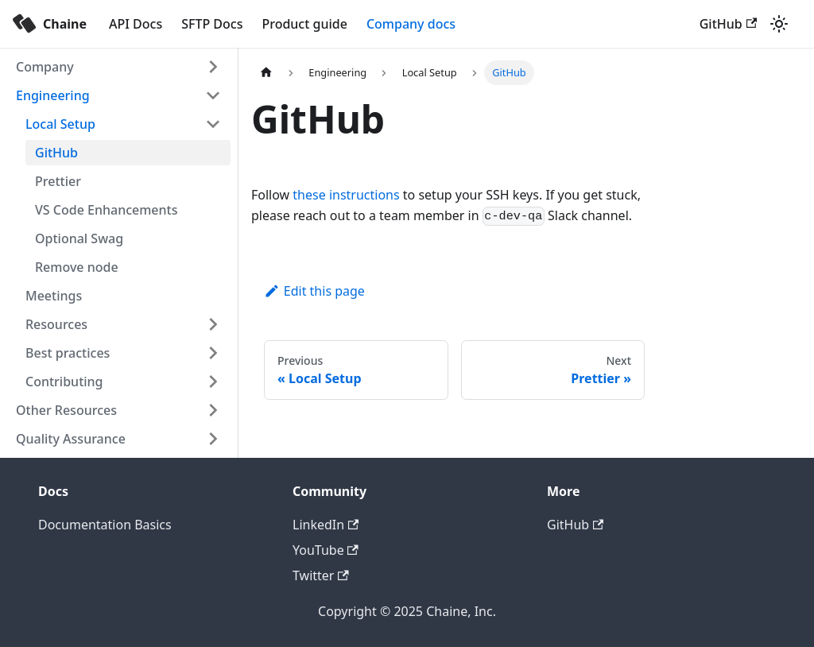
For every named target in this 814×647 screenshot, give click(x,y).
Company (45, 67)
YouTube (326, 550)
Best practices (67, 353)
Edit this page (314, 291)
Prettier (58, 181)
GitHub (728, 24)
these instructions (346, 194)
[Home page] (266, 72)
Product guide (304, 24)
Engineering (53, 95)
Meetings (53, 295)
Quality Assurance (71, 438)
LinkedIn (326, 524)
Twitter (321, 575)
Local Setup (60, 124)
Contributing (64, 381)
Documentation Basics (105, 524)
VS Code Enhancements (106, 210)
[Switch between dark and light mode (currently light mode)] (779, 24)
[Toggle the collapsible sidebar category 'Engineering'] (213, 95)
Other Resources (66, 410)
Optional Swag (79, 238)
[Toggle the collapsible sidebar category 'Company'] (213, 66)
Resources (56, 324)
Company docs (410, 24)
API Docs (135, 24)
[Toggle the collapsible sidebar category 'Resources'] (213, 324)
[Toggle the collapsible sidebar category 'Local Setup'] (213, 124)
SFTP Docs (211, 24)
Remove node (76, 267)
